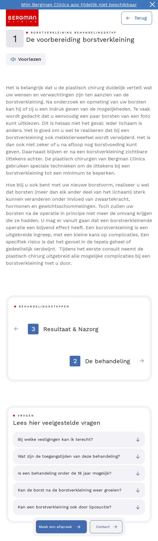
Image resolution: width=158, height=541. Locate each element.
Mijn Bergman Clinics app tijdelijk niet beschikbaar (79, 4)
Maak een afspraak (55, 527)
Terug (140, 18)
